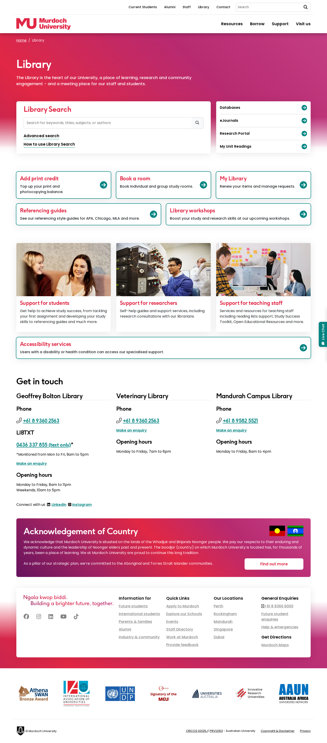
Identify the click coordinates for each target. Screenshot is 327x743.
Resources (232, 24)
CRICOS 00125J (197, 731)
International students (139, 614)
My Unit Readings (263, 146)
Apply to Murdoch (182, 606)
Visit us (303, 24)
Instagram (82, 505)
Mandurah (223, 622)
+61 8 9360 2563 (43, 421)
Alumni (169, 7)
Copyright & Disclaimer (278, 731)
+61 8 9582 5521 (242, 421)
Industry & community (139, 637)
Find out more (276, 564)
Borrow (257, 24)
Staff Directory (179, 629)
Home (21, 40)
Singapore (223, 629)
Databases (263, 107)
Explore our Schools (184, 614)
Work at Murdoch (182, 637)
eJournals (263, 120)
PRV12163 (216, 731)
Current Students (143, 7)
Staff (187, 7)
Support (280, 24)
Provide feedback (182, 645)
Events (172, 622)
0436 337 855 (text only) (45, 445)
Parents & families (135, 622)
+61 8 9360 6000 (278, 606)
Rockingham (225, 614)
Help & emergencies (279, 627)
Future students (133, 606)
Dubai (219, 637)
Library (203, 7)
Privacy (305, 731)
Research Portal (263, 133)
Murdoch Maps (275, 645)
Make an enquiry (31, 464)
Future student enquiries (274, 617)
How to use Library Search (50, 145)
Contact (223, 7)
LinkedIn (59, 505)
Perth (218, 606)
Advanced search (42, 136)
